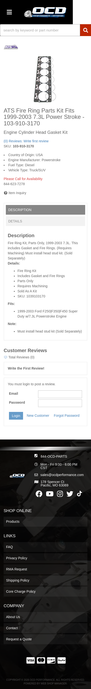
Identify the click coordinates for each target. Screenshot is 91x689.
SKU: (8, 146)
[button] (45, 30)
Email (13, 393)
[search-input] (40, 30)
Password (17, 402)
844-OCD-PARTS (54, 456)
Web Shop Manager (54, 683)
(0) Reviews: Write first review (26, 141)
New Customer (38, 415)
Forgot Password (67, 415)
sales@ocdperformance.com (62, 475)
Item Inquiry (17, 193)
